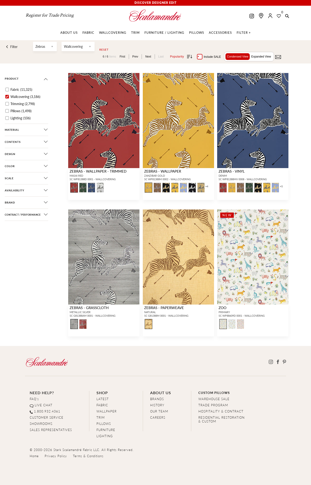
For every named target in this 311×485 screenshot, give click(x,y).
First (122, 56)
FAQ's (34, 399)
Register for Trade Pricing (50, 15)
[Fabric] (7, 89)
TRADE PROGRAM (213, 405)
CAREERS (157, 417)
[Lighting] (7, 118)
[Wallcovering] (7, 96)
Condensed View (238, 56)
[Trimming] (7, 104)
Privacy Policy (56, 456)
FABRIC (102, 405)
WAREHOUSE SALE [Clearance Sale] (214, 399)
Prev (135, 56)
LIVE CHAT (44, 405)
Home (34, 456)
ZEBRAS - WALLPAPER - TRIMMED (98, 171)
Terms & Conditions (88, 456)
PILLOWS (103, 423)
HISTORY (157, 405)
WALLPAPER (106, 411)
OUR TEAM (159, 411)
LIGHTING (104, 436)
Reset (104, 49)
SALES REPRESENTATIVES (51, 429)
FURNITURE (105, 429)
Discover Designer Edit (155, 3)
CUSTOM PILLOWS (214, 392)
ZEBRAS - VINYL (232, 171)
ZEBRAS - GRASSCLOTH (89, 307)
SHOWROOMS (41, 423)
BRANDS (157, 399)
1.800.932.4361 (47, 411)
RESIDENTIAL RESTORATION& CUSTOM (221, 419)
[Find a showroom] (261, 16)
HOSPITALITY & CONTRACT (221, 411)
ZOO (222, 307)
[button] (287, 16)
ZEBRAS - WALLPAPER (162, 171)
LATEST (102, 399)
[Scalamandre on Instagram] (251, 16)
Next (148, 56)
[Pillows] (7, 111)
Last (161, 56)
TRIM (100, 417)
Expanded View (261, 56)
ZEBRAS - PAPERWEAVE (164, 307)
